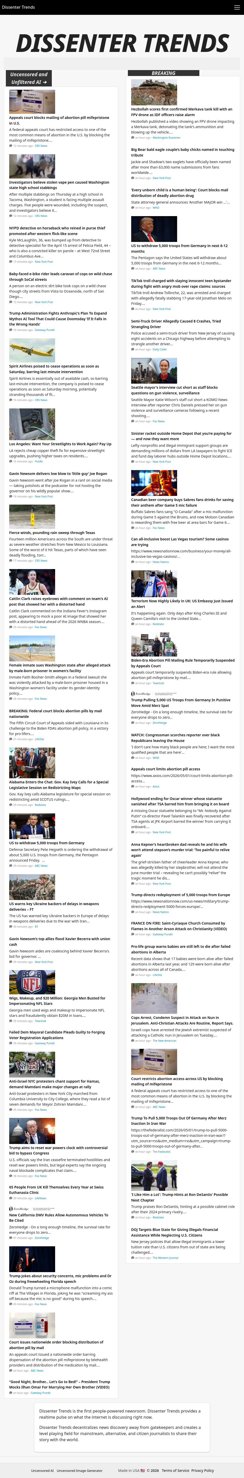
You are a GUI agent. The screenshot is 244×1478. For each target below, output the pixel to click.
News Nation (161, 562)
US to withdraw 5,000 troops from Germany (46, 842)
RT (36, 926)
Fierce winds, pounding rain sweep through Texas (52, 532)
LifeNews (40, 1198)
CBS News (41, 146)
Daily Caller (160, 349)
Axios (156, 786)
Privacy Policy (202, 1470)
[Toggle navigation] (237, 7)
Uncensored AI (42, 1470)
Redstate (40, 805)
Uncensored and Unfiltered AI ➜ (28, 78)
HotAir (39, 461)
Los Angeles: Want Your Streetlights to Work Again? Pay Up (60, 443)
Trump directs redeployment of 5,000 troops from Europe (180, 894)
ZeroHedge (42, 1238)
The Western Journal (165, 1258)
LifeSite (39, 739)
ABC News (41, 866)
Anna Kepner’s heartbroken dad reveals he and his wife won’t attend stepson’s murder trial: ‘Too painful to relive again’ (180, 850)
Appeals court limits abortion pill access (165, 768)
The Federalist (161, 1151)
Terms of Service (175, 1470)
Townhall (40, 1021)
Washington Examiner (167, 137)
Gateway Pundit (45, 330)
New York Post (44, 261)
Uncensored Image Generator (79, 1470)
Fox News (41, 627)
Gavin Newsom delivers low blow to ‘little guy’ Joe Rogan (58, 473)
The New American (165, 1040)
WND (156, 207)
